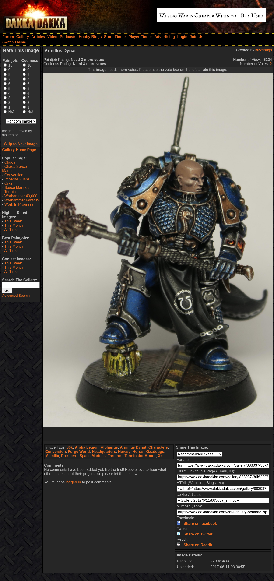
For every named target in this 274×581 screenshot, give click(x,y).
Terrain (10, 192)
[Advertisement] (157, 434)
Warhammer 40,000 (20, 196)
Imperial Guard (16, 179)
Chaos (9, 162)
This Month (13, 225)
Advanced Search (16, 295)
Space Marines (16, 188)
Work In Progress (18, 204)
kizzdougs (263, 50)
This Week (13, 221)
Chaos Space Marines (14, 169)
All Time (11, 230)
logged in (73, 482)
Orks (8, 183)
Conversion (13, 175)
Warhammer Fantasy (21, 200)
